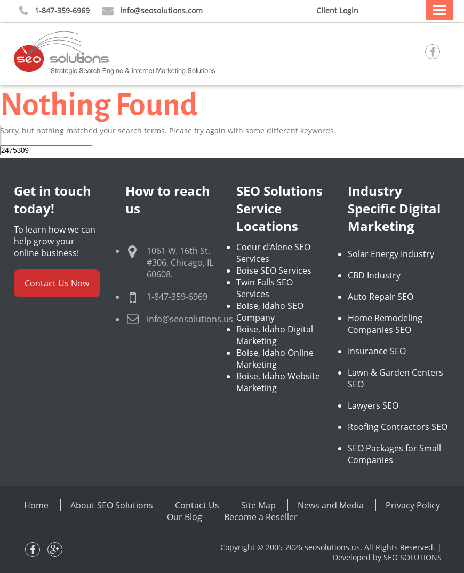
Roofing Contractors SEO (397, 427)
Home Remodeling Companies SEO (385, 324)
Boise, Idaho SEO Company (269, 311)
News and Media (331, 505)
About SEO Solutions (111, 505)
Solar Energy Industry (391, 254)
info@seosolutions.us (190, 319)
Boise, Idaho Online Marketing (275, 358)
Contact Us (197, 505)
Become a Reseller (261, 517)
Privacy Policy (413, 505)
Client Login (337, 10)
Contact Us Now (57, 283)
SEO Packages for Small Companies (394, 454)
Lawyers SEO (373, 405)
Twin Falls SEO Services (264, 288)
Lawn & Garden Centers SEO (395, 378)
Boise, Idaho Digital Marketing (274, 335)
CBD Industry (374, 275)
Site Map (258, 505)
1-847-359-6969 (54, 11)
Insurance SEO (377, 351)
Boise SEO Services (273, 270)
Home (36, 505)
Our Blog (184, 517)
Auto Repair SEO (380, 297)
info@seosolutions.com (152, 11)
